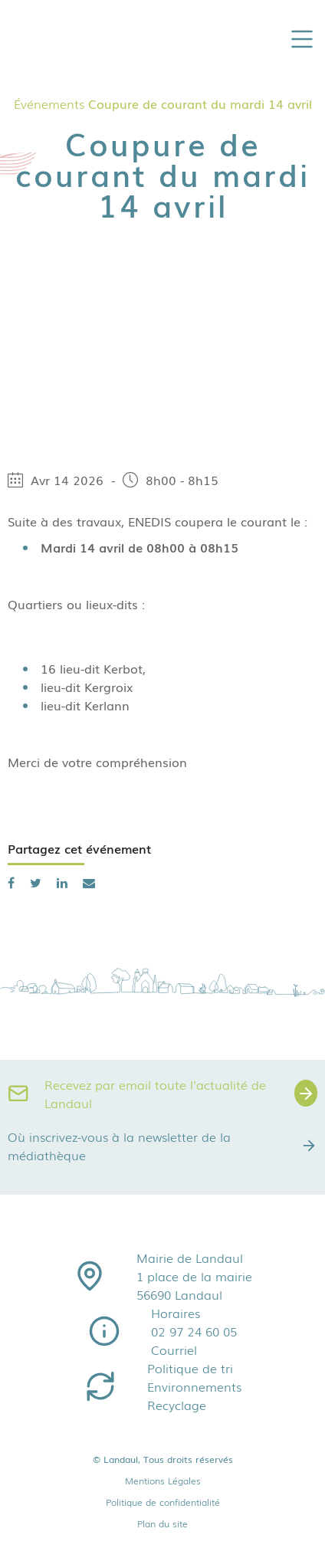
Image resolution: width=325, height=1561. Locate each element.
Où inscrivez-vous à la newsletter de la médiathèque (162, 1145)
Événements (49, 103)
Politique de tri (190, 1368)
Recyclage (176, 1404)
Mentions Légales (163, 1480)
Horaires (175, 1313)
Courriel (174, 1349)
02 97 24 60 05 (194, 1331)
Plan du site (162, 1523)
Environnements (194, 1386)
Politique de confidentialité (163, 1502)
